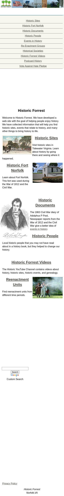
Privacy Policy (9, 483)
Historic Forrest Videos (31, 262)
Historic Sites (46, 138)
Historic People (45, 236)
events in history (38, 229)
